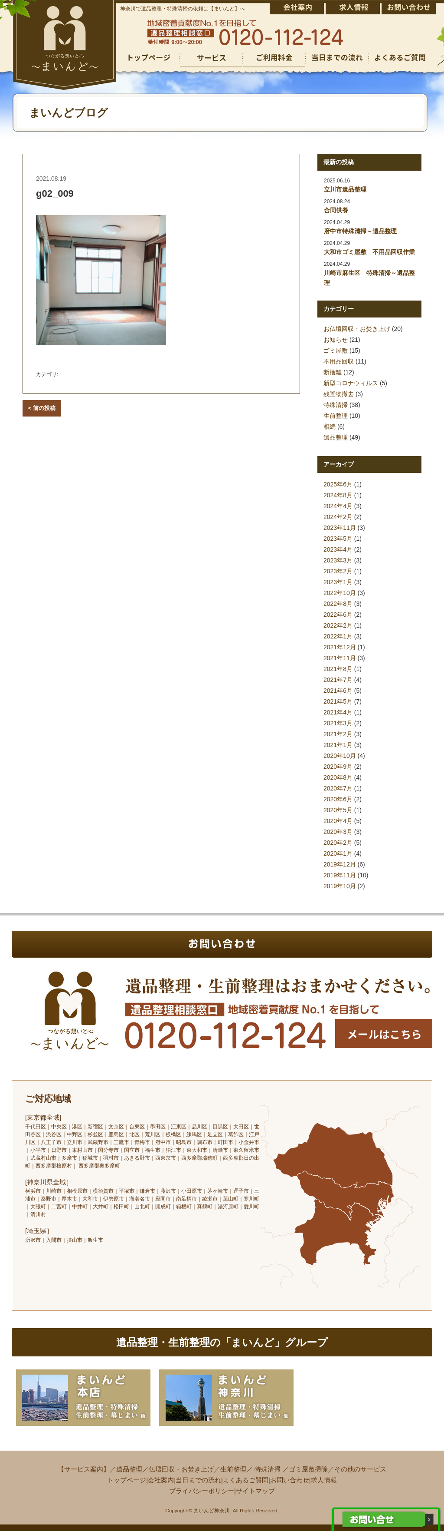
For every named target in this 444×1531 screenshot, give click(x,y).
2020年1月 (338, 853)
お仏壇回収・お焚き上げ (356, 328)
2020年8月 (338, 777)
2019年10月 (339, 886)
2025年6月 (338, 484)
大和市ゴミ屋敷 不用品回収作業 (369, 251)
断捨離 (332, 372)
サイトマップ (255, 1491)
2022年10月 (339, 592)
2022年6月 (338, 614)
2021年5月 (338, 701)
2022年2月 (338, 625)
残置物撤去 (338, 393)
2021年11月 (339, 658)
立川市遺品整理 (345, 189)
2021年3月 (338, 723)
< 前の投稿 (42, 408)
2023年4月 (338, 549)
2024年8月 (338, 495)
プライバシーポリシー (201, 1491)
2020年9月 (338, 766)
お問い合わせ (289, 1480)
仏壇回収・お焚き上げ (181, 1469)
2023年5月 (338, 538)
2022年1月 (338, 636)
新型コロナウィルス (350, 383)
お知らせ (335, 339)
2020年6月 (338, 799)
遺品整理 (335, 437)
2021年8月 (338, 668)
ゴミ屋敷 (335, 350)
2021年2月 (338, 734)
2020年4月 (338, 820)
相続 (329, 426)
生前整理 (335, 415)
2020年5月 (338, 810)
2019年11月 (339, 875)
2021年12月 (339, 647)
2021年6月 (338, 690)
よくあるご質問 (245, 1480)
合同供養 (336, 210)
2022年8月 (338, 603)
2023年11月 (339, 527)
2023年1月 (338, 582)
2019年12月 (339, 864)
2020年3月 (338, 831)
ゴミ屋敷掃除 (308, 1469)
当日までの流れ (198, 1480)
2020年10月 (339, 755)
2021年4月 (338, 712)
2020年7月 (338, 788)
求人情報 (324, 1480)
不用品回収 (338, 361)
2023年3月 (338, 560)
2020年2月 (338, 842)
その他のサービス (360, 1469)
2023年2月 (338, 571)
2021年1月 (338, 744)
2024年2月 (338, 516)
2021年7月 (338, 679)
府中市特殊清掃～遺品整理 (360, 231)
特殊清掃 (335, 404)
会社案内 (161, 1480)
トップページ (126, 1480)
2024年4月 (338, 506)
